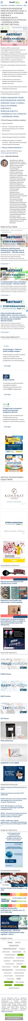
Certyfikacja (22, 948)
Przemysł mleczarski (19, 973)
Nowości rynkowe (10, 963)
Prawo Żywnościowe (17, 27)
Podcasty (24, 966)
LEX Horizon (5, 718)
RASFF (19, 979)
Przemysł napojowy (8, 975)
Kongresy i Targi (20, 957)
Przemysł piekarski (20, 975)
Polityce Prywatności (7, 1011)
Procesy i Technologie (21, 970)
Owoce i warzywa (6, 966)
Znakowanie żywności (14, 988)
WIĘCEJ (25, 5)
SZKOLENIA (19, 5)
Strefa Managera (8, 982)
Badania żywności (14, 945)
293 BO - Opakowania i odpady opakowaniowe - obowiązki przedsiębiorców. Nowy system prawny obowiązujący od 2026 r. (14, 823)
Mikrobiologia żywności (18, 960)
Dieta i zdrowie (6, 951)
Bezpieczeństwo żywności (9, 948)
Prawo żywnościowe (16, 230)
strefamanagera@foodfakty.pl (9, 153)
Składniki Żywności (25, 28)
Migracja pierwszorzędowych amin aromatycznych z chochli (12, 582)
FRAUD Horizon (6, 674)
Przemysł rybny (10, 978)
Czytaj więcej (4, 263)
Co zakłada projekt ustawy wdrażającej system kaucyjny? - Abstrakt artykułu (13, 283)
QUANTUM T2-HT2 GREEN (10, 763)
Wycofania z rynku (18, 985)
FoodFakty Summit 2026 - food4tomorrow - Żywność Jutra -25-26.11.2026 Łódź (13, 910)
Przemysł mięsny (8, 973)
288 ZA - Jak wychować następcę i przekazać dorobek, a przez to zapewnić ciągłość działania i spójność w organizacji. (14, 814)
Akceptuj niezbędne (13, 1018)
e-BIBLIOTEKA (4, 5)
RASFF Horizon (6, 696)
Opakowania (19, 963)
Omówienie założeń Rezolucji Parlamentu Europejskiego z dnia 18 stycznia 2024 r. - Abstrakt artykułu (12, 250)
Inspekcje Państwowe (9, 957)
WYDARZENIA (12, 5)
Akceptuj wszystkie (13, 1015)
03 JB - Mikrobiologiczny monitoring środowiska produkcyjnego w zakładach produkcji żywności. (12, 807)
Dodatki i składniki (16, 951)
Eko (24, 951)
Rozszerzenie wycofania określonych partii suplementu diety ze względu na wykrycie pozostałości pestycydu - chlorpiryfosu (13, 622)
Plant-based (16, 966)
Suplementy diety (6, 232)
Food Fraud (20, 954)
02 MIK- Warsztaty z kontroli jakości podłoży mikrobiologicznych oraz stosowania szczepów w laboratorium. (14, 800)
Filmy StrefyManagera (10, 954)
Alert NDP (17, 942)
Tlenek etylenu (8, 985)
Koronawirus (7, 960)
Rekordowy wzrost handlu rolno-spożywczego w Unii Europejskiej (11, 601)
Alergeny (10, 942)
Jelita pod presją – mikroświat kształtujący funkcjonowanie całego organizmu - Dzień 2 (12, 932)
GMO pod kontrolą (7, 741)
